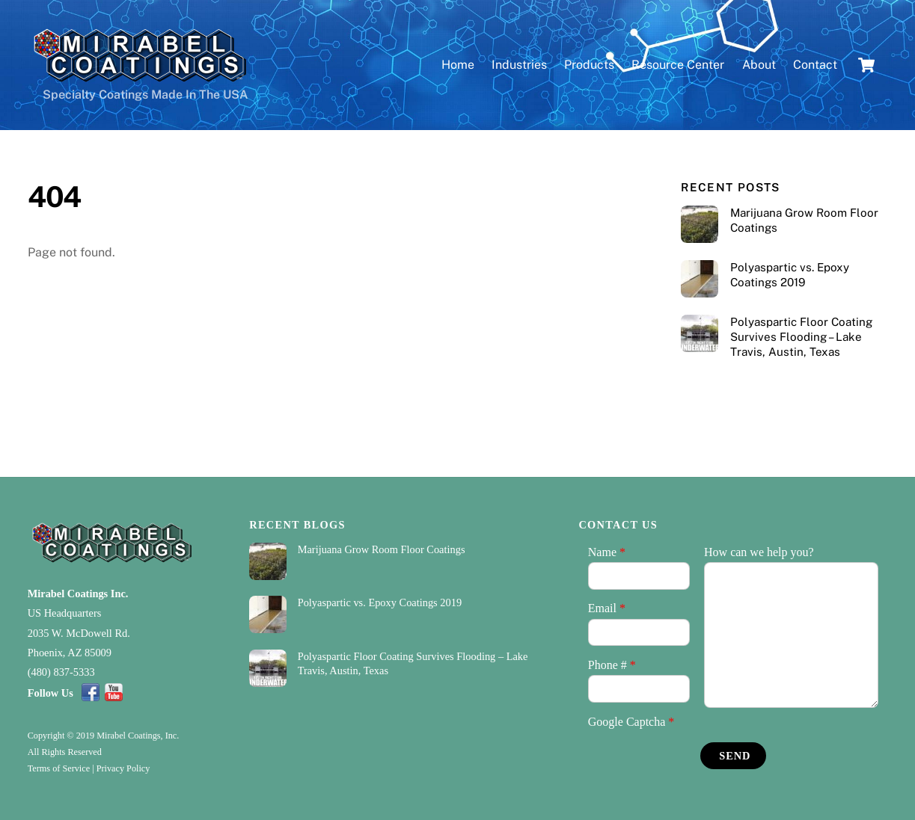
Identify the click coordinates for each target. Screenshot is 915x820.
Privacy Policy (123, 768)
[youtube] (114, 692)
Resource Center (677, 65)
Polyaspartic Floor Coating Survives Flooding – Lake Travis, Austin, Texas (801, 336)
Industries (519, 65)
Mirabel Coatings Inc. (78, 593)
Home (457, 65)
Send (734, 756)
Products (589, 65)
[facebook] (91, 692)
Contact (815, 65)
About (759, 65)
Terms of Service (59, 768)
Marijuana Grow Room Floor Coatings (804, 220)
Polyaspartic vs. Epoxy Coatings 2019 (789, 275)
